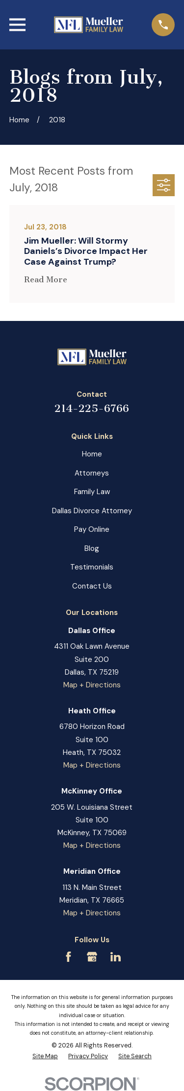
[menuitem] (45, 1056)
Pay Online (91, 529)
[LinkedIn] (115, 957)
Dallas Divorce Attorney (92, 511)
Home (92, 454)
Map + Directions (92, 685)
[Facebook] (68, 957)
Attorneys (92, 473)
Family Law (92, 492)
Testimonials (91, 567)
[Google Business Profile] (92, 957)
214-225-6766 (91, 408)
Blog (91, 548)
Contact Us (92, 586)
